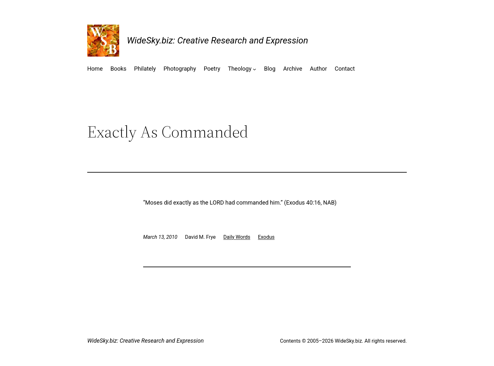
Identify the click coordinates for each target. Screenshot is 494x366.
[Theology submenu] (254, 69)
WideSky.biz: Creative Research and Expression (217, 40)
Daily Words (236, 237)
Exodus (266, 237)
